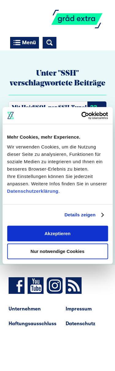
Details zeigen (79, 214)
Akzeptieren (57, 233)
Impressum (79, 309)
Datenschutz (80, 323)
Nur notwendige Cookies (58, 251)
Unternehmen (25, 309)
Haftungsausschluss (32, 323)
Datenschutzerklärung (33, 191)
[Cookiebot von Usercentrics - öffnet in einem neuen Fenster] (82, 116)
